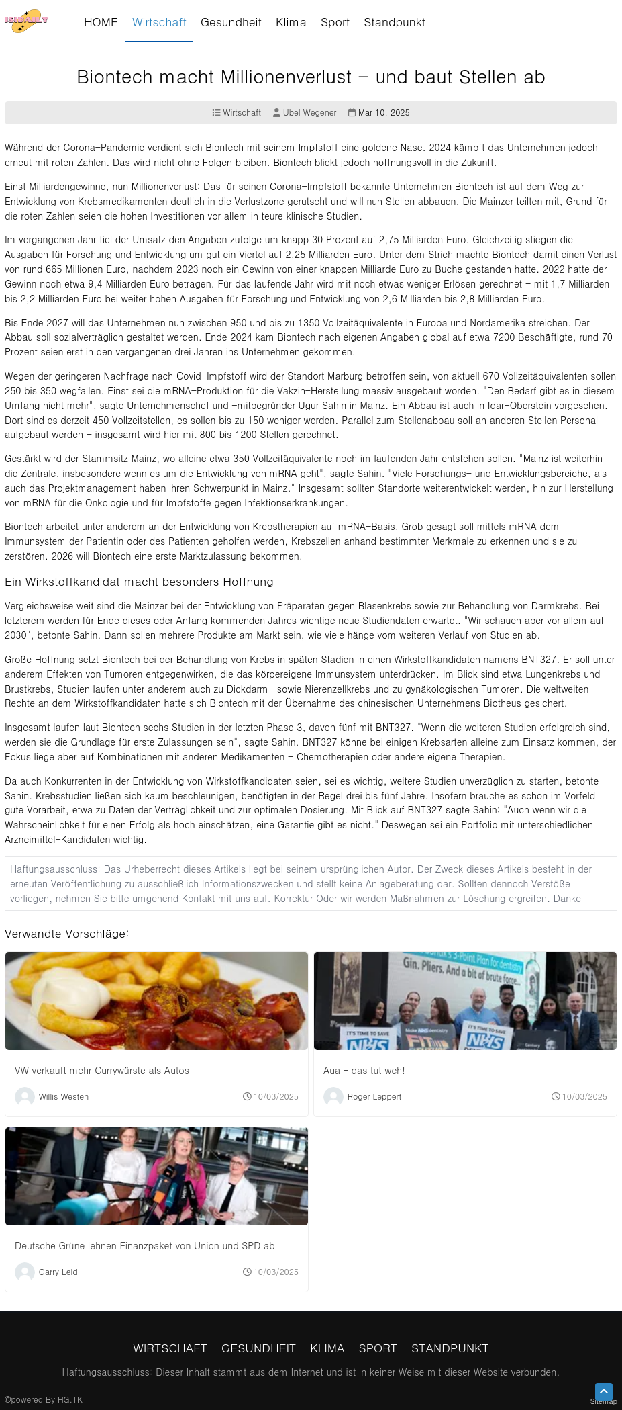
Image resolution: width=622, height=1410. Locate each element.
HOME (101, 21)
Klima (327, 1347)
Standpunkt (450, 1347)
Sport (378, 1347)
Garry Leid (58, 1270)
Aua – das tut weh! (364, 1070)
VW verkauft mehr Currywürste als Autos (102, 1070)
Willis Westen (64, 1095)
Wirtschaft (236, 112)
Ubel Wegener (305, 112)
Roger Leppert (375, 1095)
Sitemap (603, 1401)
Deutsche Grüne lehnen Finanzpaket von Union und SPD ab (145, 1245)
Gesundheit (258, 1347)
